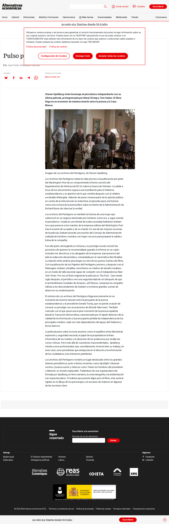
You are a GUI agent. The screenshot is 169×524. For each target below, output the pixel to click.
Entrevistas (29, 17)
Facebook (149, 457)
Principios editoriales (121, 509)
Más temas (87, 17)
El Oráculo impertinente (41, 457)
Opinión (15, 17)
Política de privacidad (36, 46)
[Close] (165, 520)
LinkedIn (149, 460)
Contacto (141, 6)
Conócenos (161, 17)
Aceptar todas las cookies (112, 56)
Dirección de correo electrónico (85, 436)
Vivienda (90, 460)
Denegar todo (83, 56)
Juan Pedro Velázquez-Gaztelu (23, 65)
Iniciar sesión (122, 6)
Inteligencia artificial (40, 460)
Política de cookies (58, 46)
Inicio (5, 17)
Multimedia (121, 17)
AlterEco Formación (48, 17)
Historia (62, 457)
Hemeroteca (69, 17)
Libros (61, 460)
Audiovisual (8, 457)
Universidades (105, 17)
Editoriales (8, 460)
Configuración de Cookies (54, 56)
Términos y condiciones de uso (61, 509)
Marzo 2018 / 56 (52, 76)
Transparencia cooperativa (144, 509)
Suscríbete (158, 6)
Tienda (134, 17)
